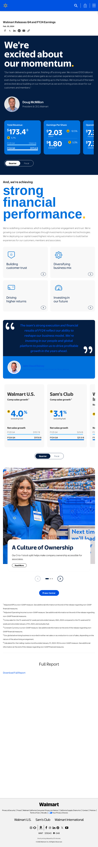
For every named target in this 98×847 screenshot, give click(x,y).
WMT (40, 833)
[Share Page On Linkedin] (14, 31)
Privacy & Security (8, 810)
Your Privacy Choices (60, 813)
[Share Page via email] (24, 31)
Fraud (19, 810)
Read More (21, 565)
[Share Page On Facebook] (5, 31)
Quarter (12, 163)
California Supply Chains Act (70, 810)
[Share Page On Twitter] (10, 31)
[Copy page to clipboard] (28, 30)
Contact (85, 810)
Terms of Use (35, 813)
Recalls (44, 813)
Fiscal (26, 163)
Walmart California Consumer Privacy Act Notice (40, 810)
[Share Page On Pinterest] (19, 30)
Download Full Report (14, 672)
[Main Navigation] (95, 5)
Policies (93, 810)
